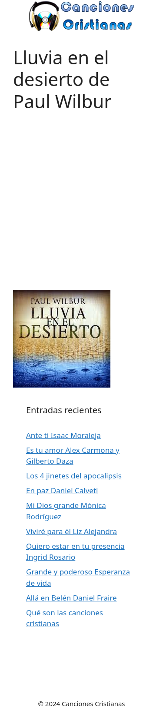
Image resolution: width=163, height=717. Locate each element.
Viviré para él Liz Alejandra (71, 531)
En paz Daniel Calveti (62, 490)
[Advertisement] (81, 193)
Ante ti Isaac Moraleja (63, 435)
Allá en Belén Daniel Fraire (71, 598)
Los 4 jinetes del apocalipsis (74, 476)
